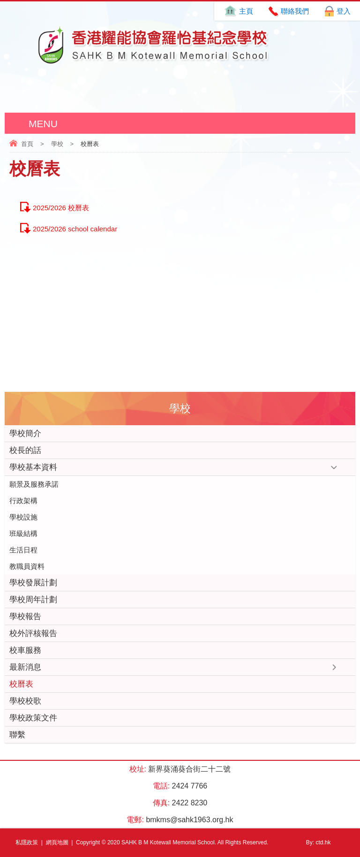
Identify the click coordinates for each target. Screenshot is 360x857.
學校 (57, 143)
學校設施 (23, 517)
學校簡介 (25, 433)
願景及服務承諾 (34, 484)
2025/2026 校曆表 (61, 208)
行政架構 (23, 501)
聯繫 (17, 734)
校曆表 (21, 684)
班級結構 (23, 533)
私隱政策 (26, 842)
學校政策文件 (33, 717)
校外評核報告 (33, 633)
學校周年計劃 (33, 599)
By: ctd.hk (318, 842)
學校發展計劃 (33, 582)
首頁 (27, 143)
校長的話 (25, 450)
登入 (344, 11)
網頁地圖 (57, 842)
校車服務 (25, 650)
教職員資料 (27, 566)
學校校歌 (25, 700)
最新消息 (25, 667)
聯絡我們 (295, 11)
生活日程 (23, 550)
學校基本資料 (33, 467)
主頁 (246, 11)
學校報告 (25, 616)
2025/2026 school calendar (75, 229)
